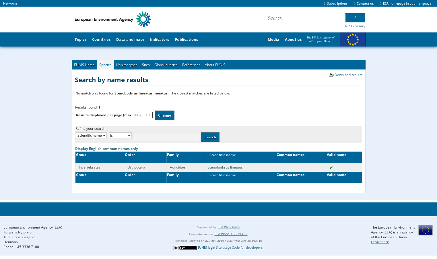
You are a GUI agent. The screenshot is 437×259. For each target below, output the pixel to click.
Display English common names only (106, 148)
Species (105, 64)
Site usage (223, 247)
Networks (10, 3)
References (191, 64)
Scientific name (221, 154)
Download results (348, 74)
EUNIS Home (84, 64)
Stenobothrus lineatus (225, 167)
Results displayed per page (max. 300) (108, 115)
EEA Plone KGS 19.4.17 (231, 234)
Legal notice (380, 241)
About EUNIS (215, 64)
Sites (146, 64)
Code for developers (247, 247)
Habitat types (126, 64)
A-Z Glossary (355, 26)
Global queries (166, 64)
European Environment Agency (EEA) (32, 227)
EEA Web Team (229, 227)
